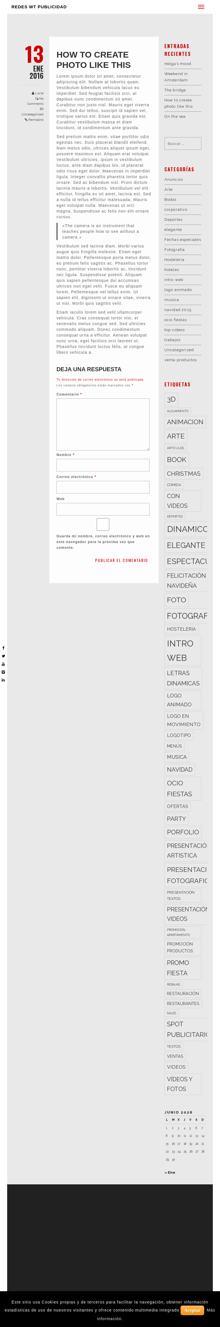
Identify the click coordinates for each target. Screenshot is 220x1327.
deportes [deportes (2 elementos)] (175, 516)
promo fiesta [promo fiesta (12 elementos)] (178, 968)
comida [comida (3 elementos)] (174, 485)
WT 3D (76, 1205)
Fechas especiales (182, 239)
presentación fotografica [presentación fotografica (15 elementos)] (192, 875)
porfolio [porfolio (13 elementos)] (183, 832)
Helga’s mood (177, 64)
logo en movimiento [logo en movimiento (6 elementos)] (184, 720)
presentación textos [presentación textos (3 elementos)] (181, 895)
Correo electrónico (76, 477)
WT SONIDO (82, 1211)
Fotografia (174, 249)
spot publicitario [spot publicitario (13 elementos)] (189, 1029)
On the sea (175, 116)
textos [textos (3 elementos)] (173, 1046)
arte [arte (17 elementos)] (176, 436)
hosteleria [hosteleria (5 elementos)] (181, 629)
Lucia (39, 93)
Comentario (69, 394)
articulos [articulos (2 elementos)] (175, 448)
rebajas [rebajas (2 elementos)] (173, 984)
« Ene (169, 1172)
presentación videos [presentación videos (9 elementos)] (188, 914)
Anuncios (173, 179)
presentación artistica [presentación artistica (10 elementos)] (189, 850)
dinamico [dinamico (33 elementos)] (188, 529)
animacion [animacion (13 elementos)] (185, 422)
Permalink (36, 120)
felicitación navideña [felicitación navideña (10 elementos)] (186, 580)
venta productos (180, 360)
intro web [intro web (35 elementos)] (180, 650)
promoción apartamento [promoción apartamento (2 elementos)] (178, 932)
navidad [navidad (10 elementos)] (179, 769)
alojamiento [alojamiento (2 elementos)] (177, 411)
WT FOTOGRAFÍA (87, 1199)
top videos (174, 330)
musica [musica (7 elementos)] (177, 757)
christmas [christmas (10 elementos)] (184, 473)
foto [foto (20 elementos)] (176, 599)
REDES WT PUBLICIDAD (39, 6)
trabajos (172, 340)
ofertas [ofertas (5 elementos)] (177, 806)
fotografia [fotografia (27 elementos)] (191, 615)
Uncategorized (32, 114)
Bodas (170, 199)
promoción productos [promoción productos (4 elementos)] (180, 947)
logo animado (178, 290)
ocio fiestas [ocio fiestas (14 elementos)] (179, 788)
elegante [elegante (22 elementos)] (186, 545)
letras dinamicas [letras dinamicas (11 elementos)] (183, 678)
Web (60, 499)
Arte (168, 189)
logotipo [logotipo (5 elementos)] (179, 735)
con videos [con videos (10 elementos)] (177, 501)
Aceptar (192, 1310)
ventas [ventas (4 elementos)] (175, 1056)
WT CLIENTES (83, 1218)
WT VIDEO (80, 1192)
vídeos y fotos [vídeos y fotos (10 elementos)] (179, 1084)
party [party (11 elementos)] (176, 818)
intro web (174, 280)
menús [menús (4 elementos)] (174, 746)
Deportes (173, 219)
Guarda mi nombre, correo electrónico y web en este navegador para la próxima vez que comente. (103, 542)
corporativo (175, 209)
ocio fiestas (175, 320)
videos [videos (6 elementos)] (176, 1067)
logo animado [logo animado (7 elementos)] (179, 700)
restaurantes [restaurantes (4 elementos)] (183, 1003)
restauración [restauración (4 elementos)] (183, 993)
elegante (173, 229)
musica (171, 300)
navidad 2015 (177, 310)
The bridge (175, 90)
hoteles (171, 270)
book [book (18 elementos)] (176, 459)
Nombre (65, 455)
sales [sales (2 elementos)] (171, 1013)
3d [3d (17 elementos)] (171, 399)
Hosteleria (174, 259)
